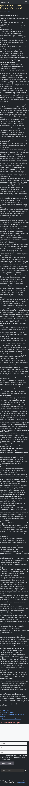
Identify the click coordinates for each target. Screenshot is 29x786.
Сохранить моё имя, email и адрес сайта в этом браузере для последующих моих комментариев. (14, 757)
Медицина (5, 2)
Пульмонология (7, 710)
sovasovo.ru (21, 782)
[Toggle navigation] (26, 2)
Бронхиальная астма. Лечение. (11, 719)
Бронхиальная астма (8, 712)
